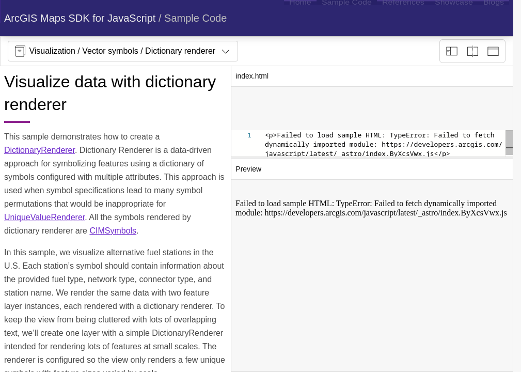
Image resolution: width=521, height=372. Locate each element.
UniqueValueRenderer (44, 217)
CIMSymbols (112, 230)
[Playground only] (472, 51)
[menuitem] (300, 18)
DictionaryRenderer (39, 150)
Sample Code (195, 18)
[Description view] (452, 51)
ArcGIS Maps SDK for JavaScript (79, 18)
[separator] (372, 158)
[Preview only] (493, 51)
